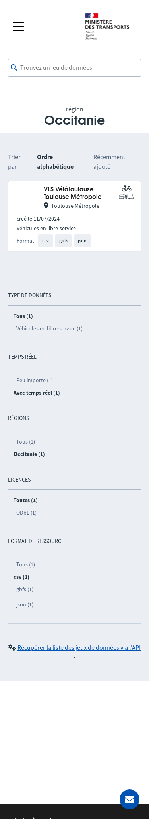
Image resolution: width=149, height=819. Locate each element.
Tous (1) (25, 441)
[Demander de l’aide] (129, 799)
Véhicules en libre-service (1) (49, 328)
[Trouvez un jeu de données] (74, 68)
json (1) (24, 604)
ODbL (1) (26, 512)
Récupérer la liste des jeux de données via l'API (79, 647)
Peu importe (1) (34, 380)
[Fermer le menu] (43, 26)
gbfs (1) (24, 589)
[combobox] (74, 68)
